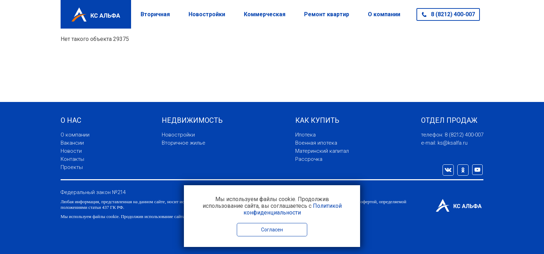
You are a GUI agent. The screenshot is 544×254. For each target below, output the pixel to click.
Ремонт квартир (326, 14)
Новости (71, 151)
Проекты (72, 167)
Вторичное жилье (183, 143)
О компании (384, 14)
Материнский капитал (322, 151)
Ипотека (305, 135)
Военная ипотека (316, 143)
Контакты (72, 159)
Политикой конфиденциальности (292, 209)
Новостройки (206, 14)
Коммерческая (264, 14)
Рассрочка (308, 159)
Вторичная (155, 14)
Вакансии (72, 143)
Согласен (272, 229)
